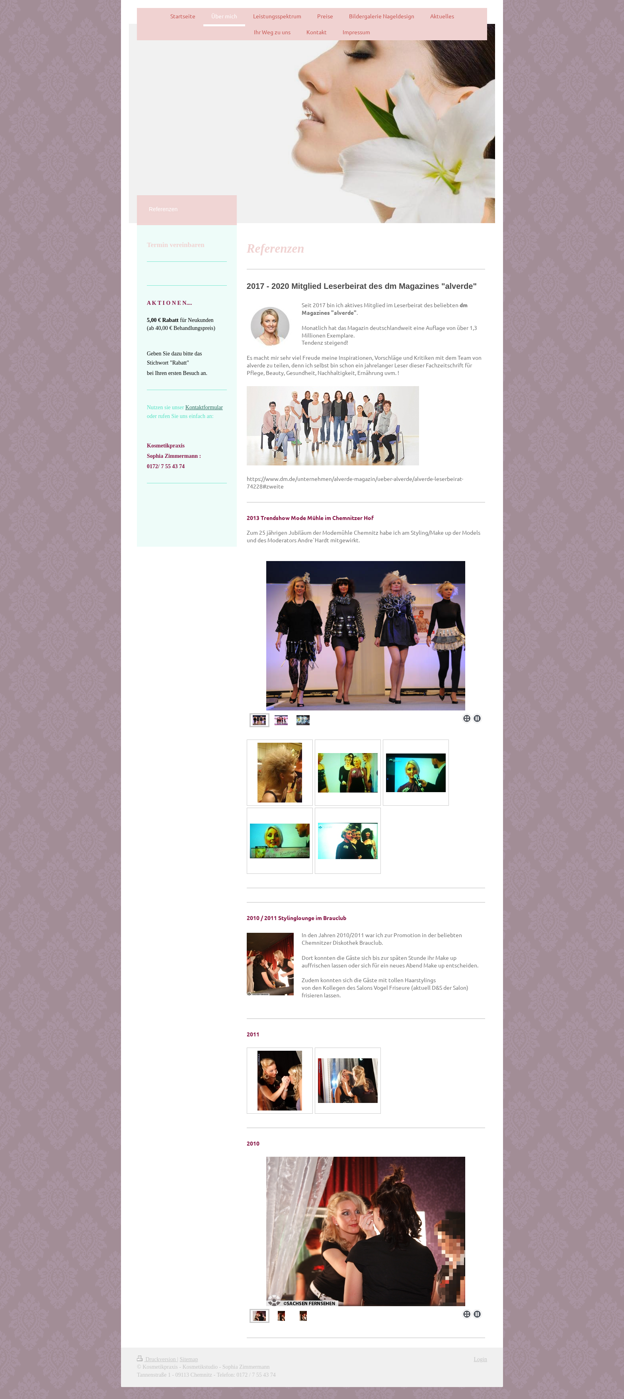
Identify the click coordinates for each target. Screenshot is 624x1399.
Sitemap (189, 1359)
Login (480, 1359)
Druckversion (157, 1359)
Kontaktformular (204, 407)
